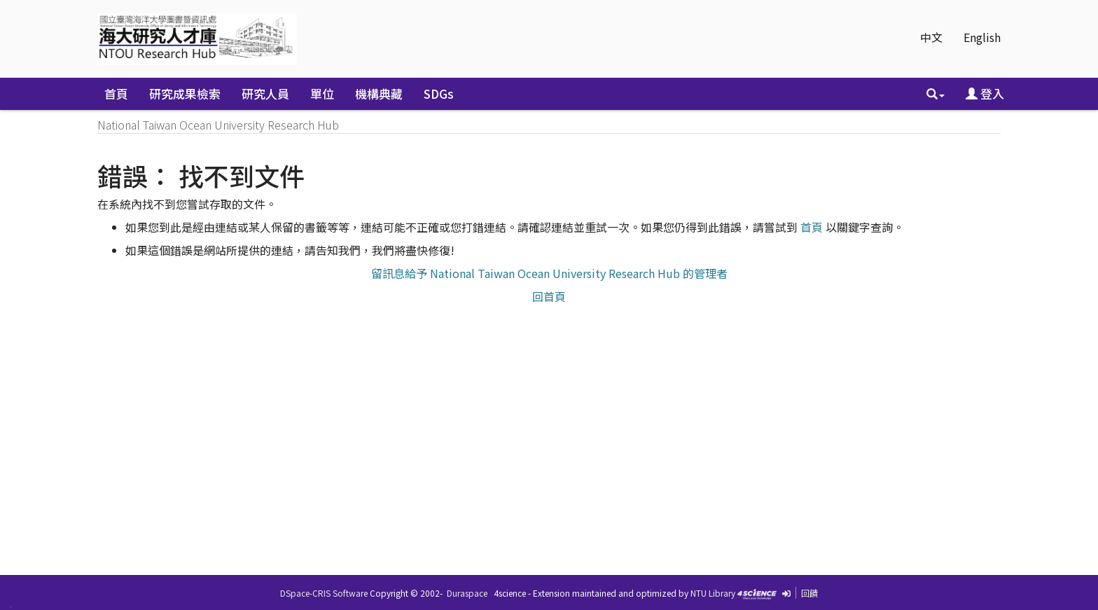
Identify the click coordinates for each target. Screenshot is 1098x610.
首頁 (116, 93)
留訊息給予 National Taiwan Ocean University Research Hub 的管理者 (549, 273)
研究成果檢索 (185, 93)
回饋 (809, 593)
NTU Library (712, 593)
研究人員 (265, 93)
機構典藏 (379, 93)
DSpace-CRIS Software (324, 593)
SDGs (439, 93)
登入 (985, 93)
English (982, 37)
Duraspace (467, 593)
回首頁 (549, 296)
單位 (322, 93)
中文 (931, 37)
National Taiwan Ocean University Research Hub (218, 124)
